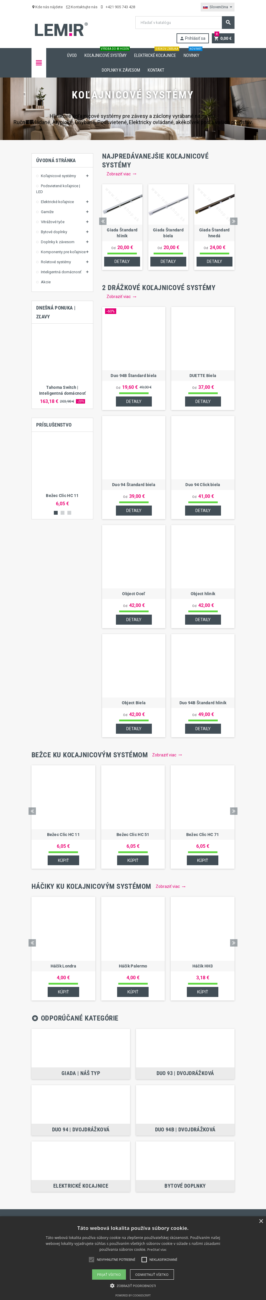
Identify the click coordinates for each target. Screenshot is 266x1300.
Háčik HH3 (202, 966)
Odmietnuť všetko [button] (152, 1274)
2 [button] (62, 513)
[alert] (133, 1258)
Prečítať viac (157, 1249)
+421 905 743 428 (118, 7)
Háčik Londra (63, 966)
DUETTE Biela (202, 375)
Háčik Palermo (133, 966)
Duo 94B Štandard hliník (202, 703)
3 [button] (69, 513)
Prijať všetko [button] (109, 1274)
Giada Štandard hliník (122, 233)
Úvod (72, 55)
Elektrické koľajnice (156, 53)
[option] (62, 366)
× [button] (261, 1221)
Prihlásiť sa (192, 38)
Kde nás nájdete (47, 7)
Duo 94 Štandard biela (133, 485)
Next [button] (233, 221)
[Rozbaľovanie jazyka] (218, 7)
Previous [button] (103, 221)
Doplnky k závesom (121, 70)
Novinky (193, 53)
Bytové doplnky (185, 1186)
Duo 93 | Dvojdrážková (185, 1073)
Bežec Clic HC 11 (62, 495)
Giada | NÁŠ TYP (80, 1073)
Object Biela (134, 703)
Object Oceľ (133, 594)
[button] (133, 1286)
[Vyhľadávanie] (184, 22)
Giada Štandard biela (168, 233)
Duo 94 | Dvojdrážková (81, 1130)
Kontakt (156, 70)
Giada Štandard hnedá (214, 233)
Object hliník (203, 594)
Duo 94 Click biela (202, 485)
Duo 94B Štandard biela (134, 375)
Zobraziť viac (122, 174)
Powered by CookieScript (133, 1295)
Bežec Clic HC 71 (202, 834)
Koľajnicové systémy (106, 53)
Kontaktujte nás (81, 7)
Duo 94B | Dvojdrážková (185, 1130)
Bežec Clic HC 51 (133, 834)
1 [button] (56, 513)
